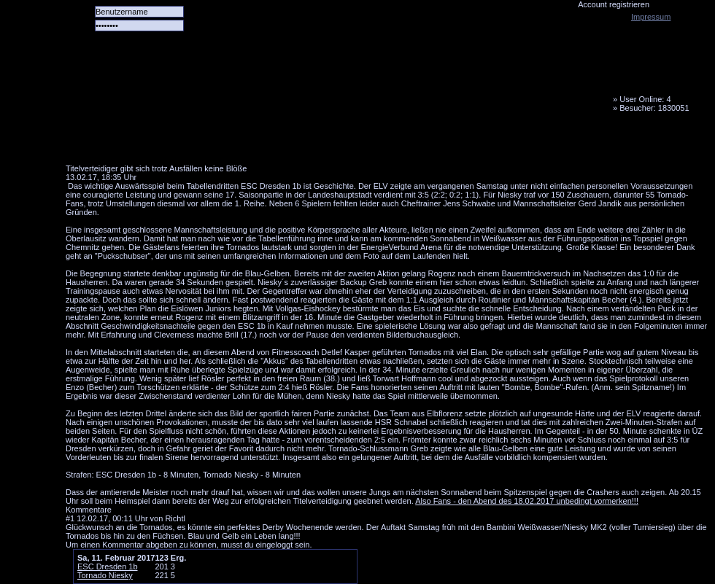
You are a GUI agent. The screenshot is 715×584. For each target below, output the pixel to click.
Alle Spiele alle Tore (124, 142)
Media (380, 142)
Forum (266, 142)
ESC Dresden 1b (107, 566)
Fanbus (437, 142)
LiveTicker (323, 142)
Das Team (209, 142)
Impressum (650, 16)
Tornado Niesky (386, 83)
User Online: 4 (644, 99)
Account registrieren (613, 4)
